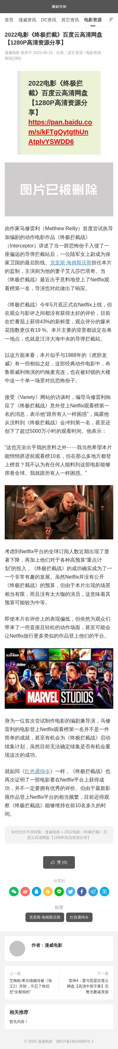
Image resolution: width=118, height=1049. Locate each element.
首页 (9, 19)
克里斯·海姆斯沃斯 (71, 262)
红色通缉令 (37, 771)
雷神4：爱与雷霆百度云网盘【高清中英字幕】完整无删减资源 (88, 986)
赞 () (59, 862)
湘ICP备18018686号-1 (75, 1041)
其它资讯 (70, 19)
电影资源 (93, 19)
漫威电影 (59, 6)
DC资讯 (48, 19)
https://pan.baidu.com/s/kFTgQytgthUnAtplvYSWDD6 (60, 132)
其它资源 (75, 52)
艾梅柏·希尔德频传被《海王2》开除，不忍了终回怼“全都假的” (30, 986)
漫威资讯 (27, 19)
